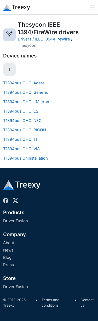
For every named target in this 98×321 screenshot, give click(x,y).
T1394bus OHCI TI (20, 139)
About (8, 242)
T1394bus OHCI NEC (22, 120)
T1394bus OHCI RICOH (24, 129)
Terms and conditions (50, 303)
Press (8, 264)
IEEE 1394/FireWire (52, 39)
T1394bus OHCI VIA (21, 148)
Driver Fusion (15, 220)
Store (9, 278)
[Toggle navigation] (92, 7)
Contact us (87, 303)
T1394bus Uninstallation (25, 158)
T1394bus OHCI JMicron (26, 101)
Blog (7, 257)
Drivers (24, 39)
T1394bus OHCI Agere (24, 82)
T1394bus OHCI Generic (25, 92)
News (8, 250)
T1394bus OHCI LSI (21, 111)
